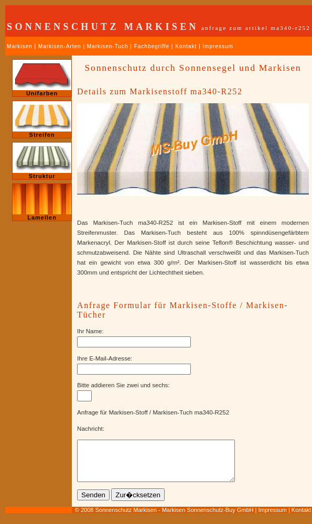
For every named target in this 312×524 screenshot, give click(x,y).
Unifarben (42, 78)
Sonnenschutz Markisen (125, 518)
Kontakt (186, 46)
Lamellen (42, 202)
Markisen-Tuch (107, 46)
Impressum (217, 46)
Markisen (20, 46)
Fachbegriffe (151, 46)
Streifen (42, 119)
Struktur (42, 161)
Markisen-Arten (59, 46)
